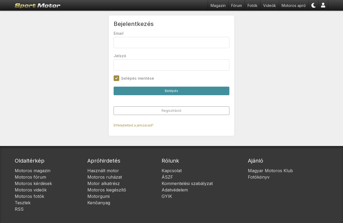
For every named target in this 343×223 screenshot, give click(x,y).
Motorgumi (98, 196)
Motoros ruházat (104, 177)
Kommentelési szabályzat (187, 183)
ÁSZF (167, 177)
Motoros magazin (32, 170)
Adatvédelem (175, 190)
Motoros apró (294, 5)
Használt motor (103, 170)
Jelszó (120, 56)
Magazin (218, 5)
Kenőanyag (98, 202)
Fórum (236, 5)
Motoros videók (31, 190)
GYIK (167, 196)
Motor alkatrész (103, 183)
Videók (269, 5)
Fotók (253, 5)
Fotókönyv (259, 177)
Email (119, 33)
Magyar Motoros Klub (270, 170)
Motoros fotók (29, 196)
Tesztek (23, 202)
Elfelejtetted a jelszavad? (134, 126)
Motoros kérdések (33, 183)
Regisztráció (171, 111)
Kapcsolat (172, 170)
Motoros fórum (30, 177)
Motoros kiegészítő (106, 190)
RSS (19, 209)
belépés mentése (138, 78)
